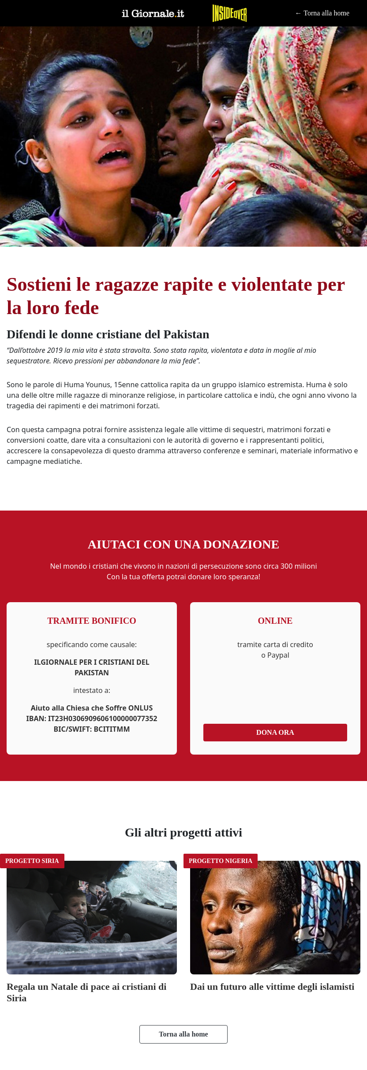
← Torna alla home (322, 13)
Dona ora (275, 732)
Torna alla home (183, 1034)
